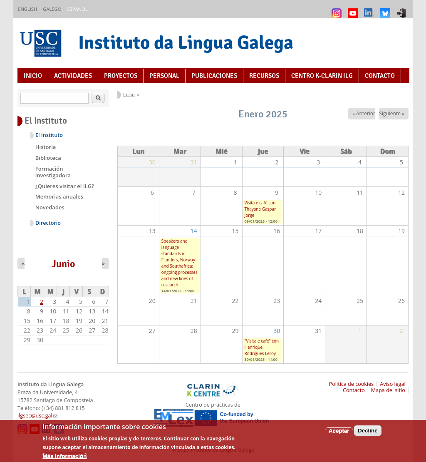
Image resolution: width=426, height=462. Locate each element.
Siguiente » (391, 113)
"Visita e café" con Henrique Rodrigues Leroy (262, 347)
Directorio (48, 222)
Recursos (264, 75)
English (27, 9)
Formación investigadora (53, 172)
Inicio (33, 75)
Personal (164, 75)
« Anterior (363, 113)
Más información (64, 457)
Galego (52, 9)
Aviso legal (393, 384)
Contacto (380, 75)
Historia (45, 147)
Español (77, 9)
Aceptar (339, 431)
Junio (63, 264)
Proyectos (120, 75)
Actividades (73, 75)
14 (194, 231)
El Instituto (49, 135)
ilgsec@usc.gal (37, 415)
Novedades (49, 207)
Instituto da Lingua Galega (185, 42)
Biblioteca (48, 157)
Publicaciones (214, 75)
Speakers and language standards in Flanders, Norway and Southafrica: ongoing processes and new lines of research (179, 263)
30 (276, 331)
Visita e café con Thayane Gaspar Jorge (260, 209)
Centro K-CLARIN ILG (322, 75)
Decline (367, 431)
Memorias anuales (59, 196)
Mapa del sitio (388, 390)
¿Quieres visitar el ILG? (64, 186)
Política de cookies (351, 384)
